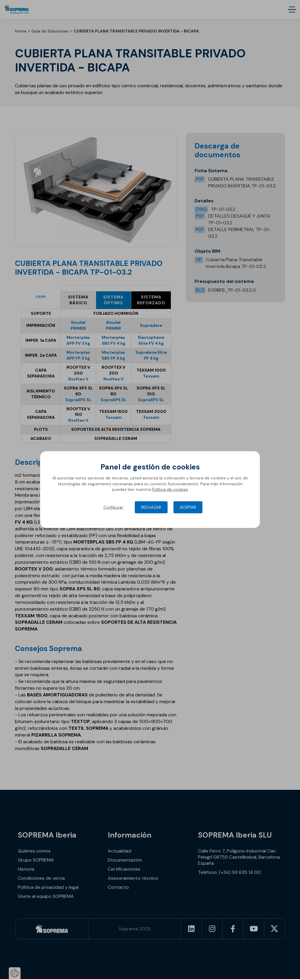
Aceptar (188, 507)
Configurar (113, 507)
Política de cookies (170, 489)
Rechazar (151, 507)
